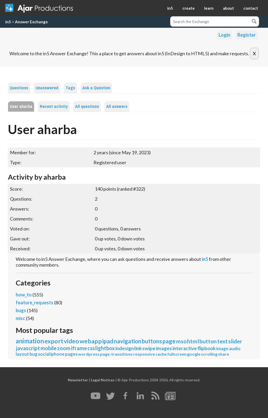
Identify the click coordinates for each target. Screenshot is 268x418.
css (91, 348)
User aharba (21, 106)
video (71, 341)
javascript (28, 348)
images (164, 348)
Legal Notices (103, 380)
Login (224, 35)
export (53, 341)
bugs (21, 310)
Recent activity (54, 106)
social (44, 354)
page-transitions (116, 353)
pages (71, 354)
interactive (184, 348)
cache (161, 353)
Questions (19, 88)
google (193, 353)
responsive (144, 353)
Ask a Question (96, 88)
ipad (107, 341)
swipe (148, 348)
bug (33, 354)
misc (20, 318)
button (208, 341)
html (193, 341)
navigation (127, 341)
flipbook (206, 348)
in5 (170, 8)
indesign (124, 348)
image (222, 348)
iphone (57, 354)
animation (30, 341)
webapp (91, 341)
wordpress (88, 353)
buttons (152, 341)
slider (235, 341)
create (188, 8)
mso (181, 341)
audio (235, 348)
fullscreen (177, 353)
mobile (49, 348)
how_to (24, 295)
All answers (116, 106)
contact (250, 8)
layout (22, 354)
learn (209, 8)
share (223, 353)
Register (246, 35)
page (169, 341)
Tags (70, 88)
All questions (87, 106)
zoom (63, 348)
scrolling (209, 353)
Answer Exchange (31, 21)
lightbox (105, 348)
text (222, 341)
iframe (79, 348)
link (138, 348)
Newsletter (78, 380)
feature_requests (34, 302)
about (228, 8)
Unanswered (47, 88)
